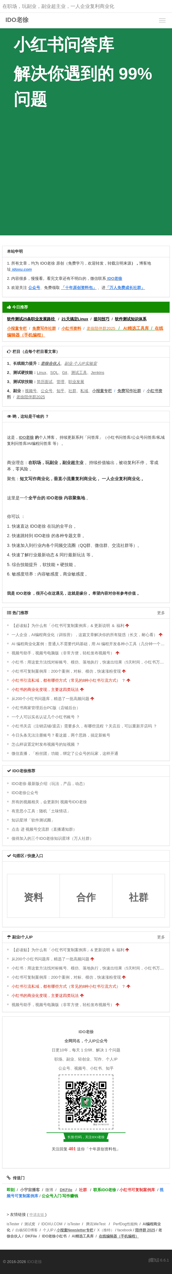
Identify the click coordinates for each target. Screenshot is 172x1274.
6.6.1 (159, 1260)
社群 (138, 897)
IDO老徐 (17, 19)
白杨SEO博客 (26, 1230)
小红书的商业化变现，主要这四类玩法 (45, 689)
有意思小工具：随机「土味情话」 (41, 811)
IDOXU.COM (51, 1224)
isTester (13, 1224)
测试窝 (29, 1224)
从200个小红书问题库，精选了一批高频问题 (50, 698)
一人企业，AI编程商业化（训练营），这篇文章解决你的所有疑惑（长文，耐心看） (84, 634)
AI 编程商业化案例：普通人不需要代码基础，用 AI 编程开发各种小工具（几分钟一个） (88, 644)
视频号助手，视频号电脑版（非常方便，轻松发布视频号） (63, 653)
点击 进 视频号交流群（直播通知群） (44, 829)
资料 (33, 897)
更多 (161, 613)
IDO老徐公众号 (25, 792)
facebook (124, 1230)
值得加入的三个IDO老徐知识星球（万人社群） (53, 838)
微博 (49, 1190)
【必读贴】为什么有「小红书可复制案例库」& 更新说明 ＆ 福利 (68, 625)
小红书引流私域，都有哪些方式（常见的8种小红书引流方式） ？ (69, 680)
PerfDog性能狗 (125, 1224)
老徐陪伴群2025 (101, 328)
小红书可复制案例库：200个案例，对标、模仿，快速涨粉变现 (66, 671)
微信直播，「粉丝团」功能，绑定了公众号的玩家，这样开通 (65, 753)
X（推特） (105, 1230)
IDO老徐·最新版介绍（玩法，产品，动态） (49, 783)
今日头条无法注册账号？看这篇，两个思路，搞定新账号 (61, 735)
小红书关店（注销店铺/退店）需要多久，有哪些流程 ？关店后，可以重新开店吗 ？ (84, 726)
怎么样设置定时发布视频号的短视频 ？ (46, 744)
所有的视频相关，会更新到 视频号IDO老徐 (49, 802)
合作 (86, 897)
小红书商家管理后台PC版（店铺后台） (46, 708)
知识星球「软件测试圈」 (33, 820)
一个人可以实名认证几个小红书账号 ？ (46, 717)
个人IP (48, 1230)
